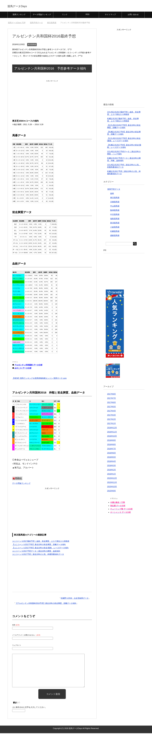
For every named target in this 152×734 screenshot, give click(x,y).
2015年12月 (112, 479)
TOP (16, 23)
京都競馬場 (114, 203)
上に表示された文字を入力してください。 (29, 708)
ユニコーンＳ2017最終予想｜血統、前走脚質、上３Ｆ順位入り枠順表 (40, 542)
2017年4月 (111, 412)
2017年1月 (111, 424)
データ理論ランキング (42, 15)
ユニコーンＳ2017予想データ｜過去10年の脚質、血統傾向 (36, 552)
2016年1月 (111, 475)
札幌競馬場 (114, 232)
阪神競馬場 (114, 211)
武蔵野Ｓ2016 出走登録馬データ (75, 599)
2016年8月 (111, 445)
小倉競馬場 (114, 228)
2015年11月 (112, 483)
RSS (87, 15)
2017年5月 (111, 407)
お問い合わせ (133, 15)
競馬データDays (23, 6)
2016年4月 (111, 462)
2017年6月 (111, 403)
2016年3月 (111, 466)
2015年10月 (112, 487)
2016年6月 (111, 454)
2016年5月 (111, 458)
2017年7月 (111, 399)
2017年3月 (111, 416)
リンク (64, 15)
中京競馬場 (114, 215)
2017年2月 (111, 420)
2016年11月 (112, 433)
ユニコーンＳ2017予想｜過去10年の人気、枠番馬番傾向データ (38, 555)
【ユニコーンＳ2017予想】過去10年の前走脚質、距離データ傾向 (39, 545)
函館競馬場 (114, 236)
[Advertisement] (52, 97)
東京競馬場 (32, 45)
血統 (112, 194)
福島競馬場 (114, 219)
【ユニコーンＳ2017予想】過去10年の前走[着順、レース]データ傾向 (40, 549)
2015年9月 (111, 492)
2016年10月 (112, 437)
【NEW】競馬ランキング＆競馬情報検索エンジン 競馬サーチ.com (39, 379)
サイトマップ (110, 15)
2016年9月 (111, 441)
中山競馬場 (114, 207)
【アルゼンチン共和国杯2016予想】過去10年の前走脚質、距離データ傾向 (46, 604)
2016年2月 (111, 471)
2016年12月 (112, 428)
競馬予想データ (113, 190)
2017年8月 (111, 395)
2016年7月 (111, 449)
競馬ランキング (19, 15)
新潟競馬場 (114, 224)
